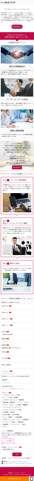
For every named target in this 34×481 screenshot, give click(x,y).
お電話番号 (4, 380)
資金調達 (25, 419)
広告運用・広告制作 (8, 412)
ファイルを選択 (8, 440)
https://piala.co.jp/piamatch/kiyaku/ (18, 462)
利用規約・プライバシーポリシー (10, 447)
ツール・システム (22, 402)
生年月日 (4, 331)
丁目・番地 (4, 358)
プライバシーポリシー (20, 473)
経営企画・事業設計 (8, 402)
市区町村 (4, 352)
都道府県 (4, 345)
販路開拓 (5, 424)
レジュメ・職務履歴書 (7, 431)
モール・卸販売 (7, 417)
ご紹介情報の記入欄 (7, 386)
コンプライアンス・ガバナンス (11, 407)
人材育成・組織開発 (21, 405)
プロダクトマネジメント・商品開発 (13, 400)
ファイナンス (14, 424)
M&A (23, 424)
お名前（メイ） (6, 325)
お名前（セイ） (6, 318)
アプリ (4, 427)
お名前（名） (5, 312)
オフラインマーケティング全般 (11, 410)
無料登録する (17, 26)
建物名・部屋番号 (6, 365)
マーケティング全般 (8, 422)
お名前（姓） (5, 306)
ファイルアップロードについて (9, 444)
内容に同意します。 (8, 449)
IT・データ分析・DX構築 (10, 397)
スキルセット (5, 393)
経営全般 (20, 422)
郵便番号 (4, 339)
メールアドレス (6, 371)
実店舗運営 (18, 417)
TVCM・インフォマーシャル (11, 419)
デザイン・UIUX (7, 405)
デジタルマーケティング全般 (11, 395)
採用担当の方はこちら (14, 478)
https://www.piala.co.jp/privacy (23, 464)
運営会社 (10, 473)
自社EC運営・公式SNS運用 (10, 415)
